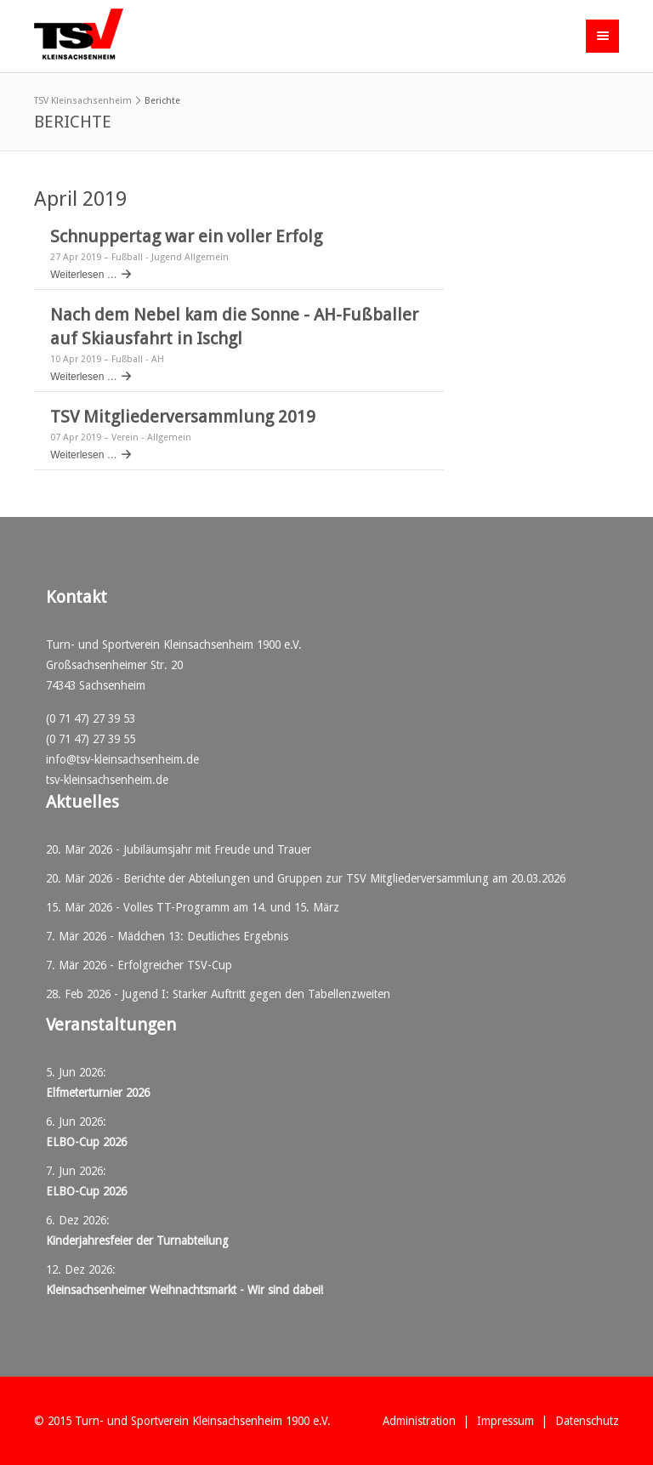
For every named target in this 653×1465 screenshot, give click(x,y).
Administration (419, 1421)
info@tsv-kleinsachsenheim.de (122, 759)
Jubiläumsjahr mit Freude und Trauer (217, 849)
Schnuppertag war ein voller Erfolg (186, 236)
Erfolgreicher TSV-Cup (174, 965)
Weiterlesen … (83, 275)
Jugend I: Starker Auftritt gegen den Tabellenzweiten (256, 994)
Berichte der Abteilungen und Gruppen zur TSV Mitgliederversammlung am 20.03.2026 (344, 878)
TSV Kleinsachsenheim (83, 100)
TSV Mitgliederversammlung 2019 (182, 416)
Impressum (505, 1421)
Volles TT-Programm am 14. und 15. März (231, 907)
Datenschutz (587, 1421)
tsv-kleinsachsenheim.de (107, 779)
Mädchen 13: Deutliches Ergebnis (202, 936)
